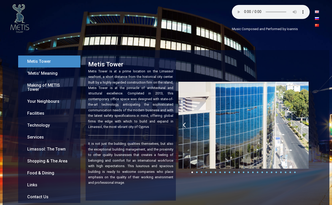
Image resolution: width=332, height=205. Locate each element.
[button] (184, 125)
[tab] (49, 61)
